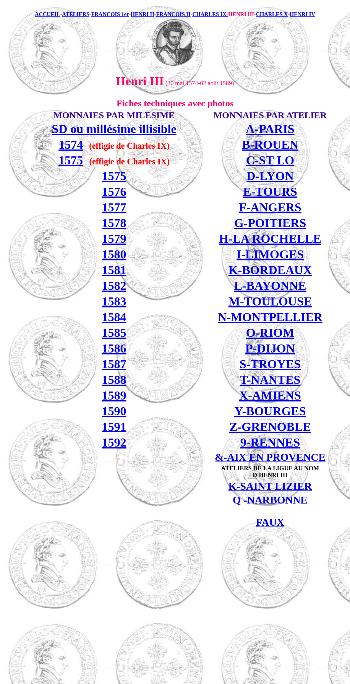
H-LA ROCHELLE (270, 238)
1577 (114, 207)
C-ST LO (270, 160)
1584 (114, 317)
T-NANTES (270, 380)
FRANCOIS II (173, 14)
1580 (114, 254)
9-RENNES (270, 442)
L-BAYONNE (270, 285)
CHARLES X (272, 14)
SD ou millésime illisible (114, 129)
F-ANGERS (270, 207)
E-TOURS (270, 191)
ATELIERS (75, 14)
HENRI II (142, 14)
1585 (114, 333)
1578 (114, 223)
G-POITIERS (270, 223)
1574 (70, 144)
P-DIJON (270, 348)
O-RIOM (270, 333)
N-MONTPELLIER (270, 317)
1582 (114, 285)
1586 (114, 348)
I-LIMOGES (270, 254)
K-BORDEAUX (270, 270)
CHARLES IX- (210, 14)
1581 (114, 270)
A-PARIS (270, 129)
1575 (70, 160)
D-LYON (269, 176)
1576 (114, 191)
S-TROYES (270, 364)
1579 (114, 238)
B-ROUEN (270, 144)
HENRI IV (302, 14)
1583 (114, 301)
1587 (114, 364)
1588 (114, 380)
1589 (114, 395)
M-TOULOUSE (270, 301)
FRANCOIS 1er (110, 14)
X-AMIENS (270, 395)
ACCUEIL (47, 14)
